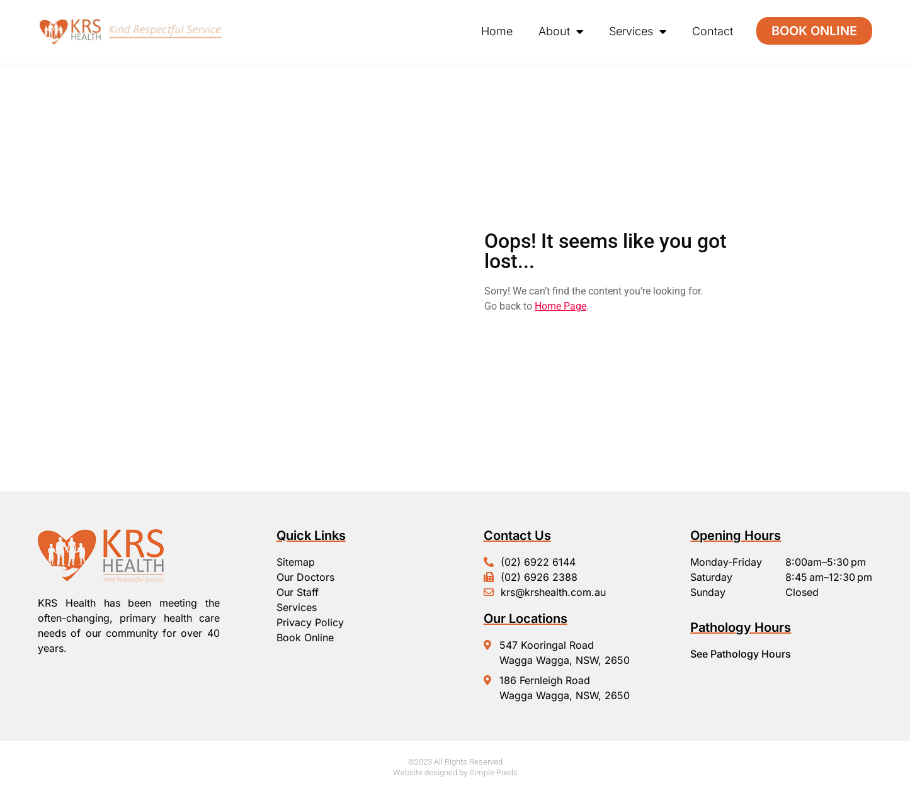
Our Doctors (305, 577)
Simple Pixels (493, 772)
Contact (712, 31)
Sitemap (295, 562)
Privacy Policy (310, 622)
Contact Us (517, 535)
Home (497, 31)
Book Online (305, 637)
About (560, 31)
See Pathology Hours (740, 654)
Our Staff (297, 592)
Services (637, 31)
